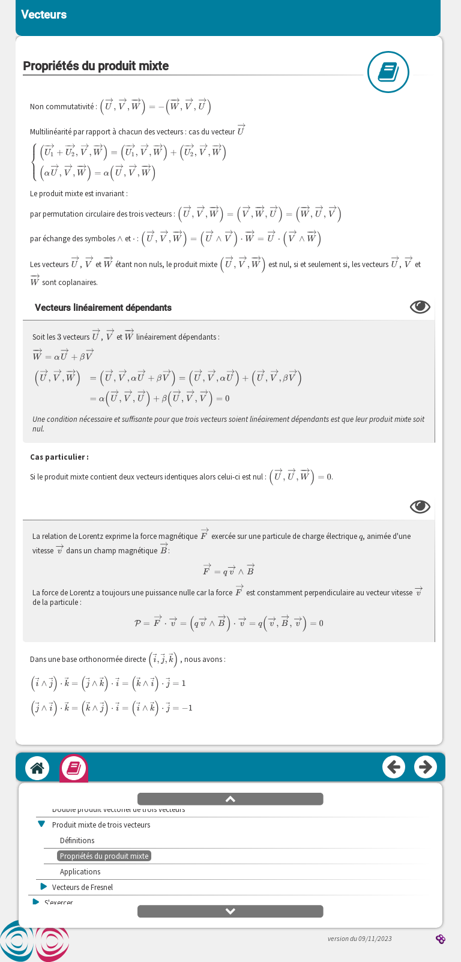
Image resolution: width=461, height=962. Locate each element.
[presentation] (155, 107)
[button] (230, 798)
